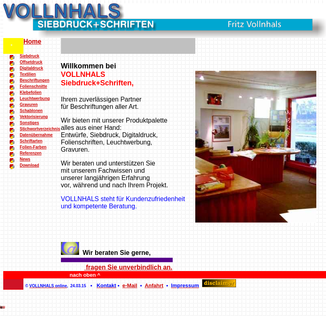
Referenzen (31, 153)
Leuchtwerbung (35, 98)
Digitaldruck (31, 68)
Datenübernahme (36, 135)
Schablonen (31, 110)
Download (29, 165)
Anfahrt (154, 285)
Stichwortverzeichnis (40, 129)
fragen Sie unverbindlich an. (128, 267)
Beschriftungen (34, 80)
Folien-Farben (33, 147)
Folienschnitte (33, 86)
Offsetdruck (31, 62)
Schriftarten (31, 141)
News (25, 159)
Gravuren (29, 104)
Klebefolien (31, 92)
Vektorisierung (34, 117)
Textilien (28, 74)
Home (32, 41)
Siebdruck (29, 56)
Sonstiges (29, 123)
